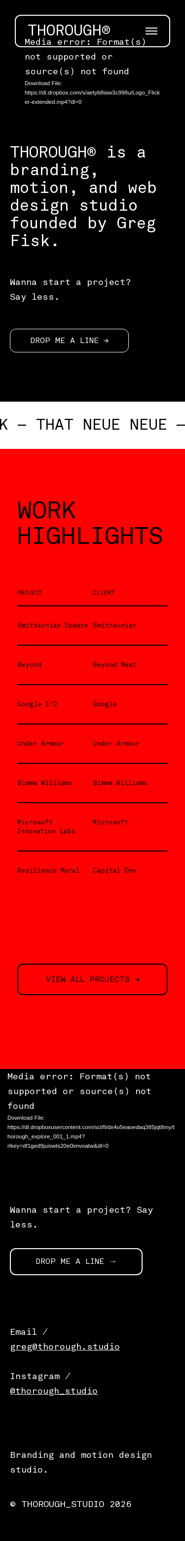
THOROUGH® (69, 31)
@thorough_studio (54, 1390)
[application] (92, 76)
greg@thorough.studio (65, 1346)
